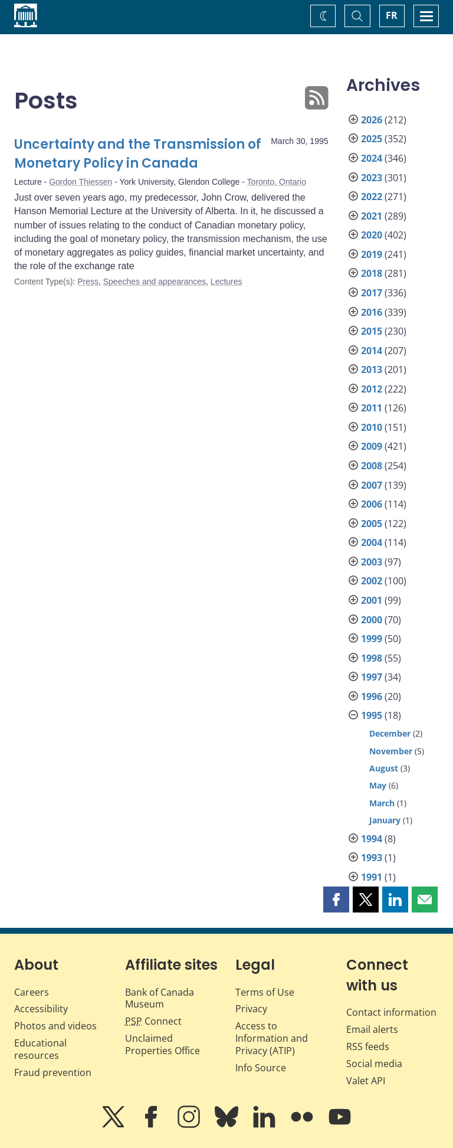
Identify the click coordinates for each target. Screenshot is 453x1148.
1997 (371, 677)
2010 (371, 427)
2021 (371, 216)
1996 (371, 696)
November (390, 751)
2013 (371, 369)
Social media (374, 1063)
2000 (371, 619)
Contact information (391, 1012)
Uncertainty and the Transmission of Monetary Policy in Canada (137, 153)
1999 (371, 638)
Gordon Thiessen (80, 182)
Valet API (365, 1080)
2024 (371, 158)
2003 (371, 561)
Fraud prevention (52, 1072)
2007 (371, 485)
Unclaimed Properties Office (162, 1044)
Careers (31, 992)
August (383, 768)
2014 (371, 350)
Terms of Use (264, 992)
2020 (371, 234)
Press (88, 281)
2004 (371, 542)
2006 (371, 504)
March (382, 803)
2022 (371, 196)
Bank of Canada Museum (159, 998)
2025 (371, 138)
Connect (153, 1021)
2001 (371, 600)
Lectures (226, 281)
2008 (371, 465)
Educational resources (40, 1049)
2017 (371, 292)
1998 (371, 658)
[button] (336, 899)
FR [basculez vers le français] (392, 15)
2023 (371, 177)
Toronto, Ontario (276, 182)
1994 (371, 838)
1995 (371, 715)
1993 (371, 857)
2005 (371, 523)
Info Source (260, 1067)
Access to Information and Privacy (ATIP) (271, 1038)
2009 (371, 446)
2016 (371, 312)
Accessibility (41, 1008)
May (377, 785)
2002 (371, 580)
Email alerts (372, 1029)
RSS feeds (367, 1046)
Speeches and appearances (154, 281)
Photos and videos (55, 1025)
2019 (371, 254)
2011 (371, 407)
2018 (371, 273)
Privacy (251, 1008)
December (390, 733)
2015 (371, 331)
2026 (371, 119)
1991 (371, 877)
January (385, 820)
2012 (371, 388)
